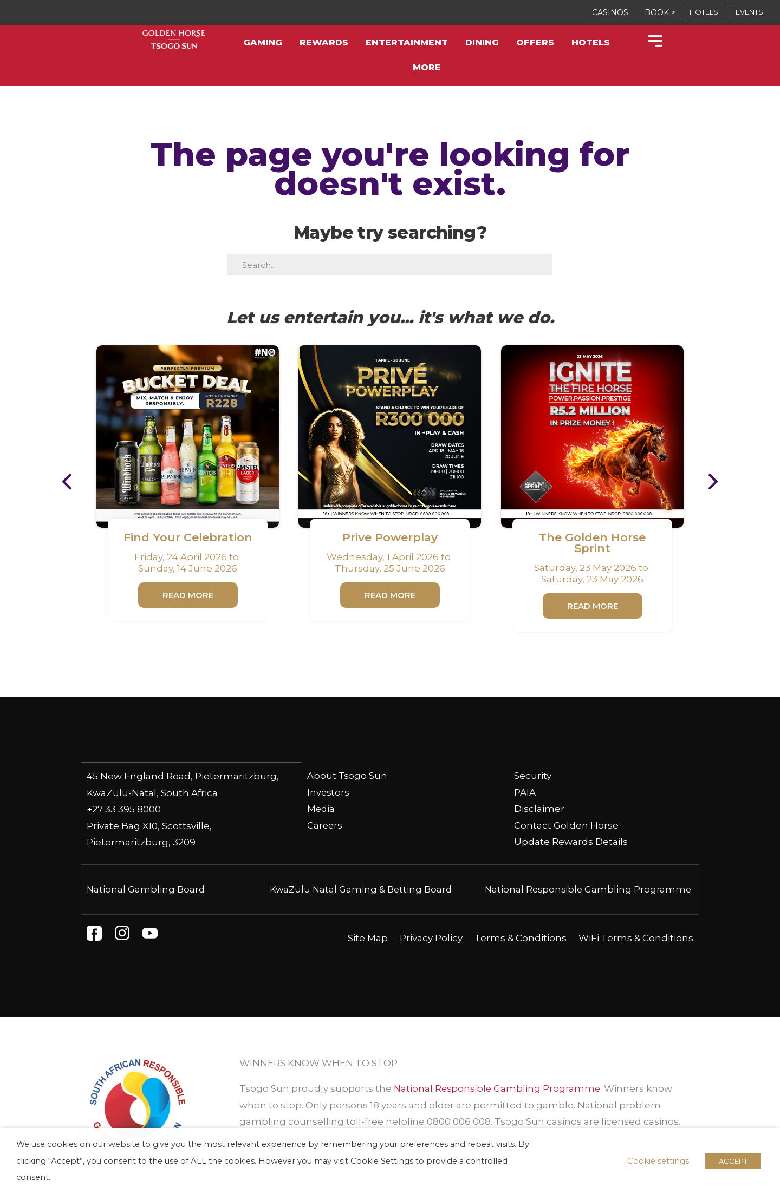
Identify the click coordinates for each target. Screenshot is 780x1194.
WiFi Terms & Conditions (635, 937)
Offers (535, 42)
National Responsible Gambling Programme (586, 888)
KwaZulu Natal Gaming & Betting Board (361, 888)
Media (321, 808)
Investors (328, 792)
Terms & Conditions (520, 937)
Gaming (262, 42)
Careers (325, 825)
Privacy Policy (431, 937)
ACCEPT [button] (733, 1161)
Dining (482, 42)
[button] (72, 482)
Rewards (324, 42)
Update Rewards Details (571, 841)
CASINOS (610, 12)
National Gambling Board (146, 888)
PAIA (525, 792)
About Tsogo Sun (347, 775)
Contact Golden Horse (566, 825)
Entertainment (407, 42)
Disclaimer (539, 808)
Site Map (368, 937)
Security (532, 775)
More (427, 67)
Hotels (590, 42)
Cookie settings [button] (658, 1161)
